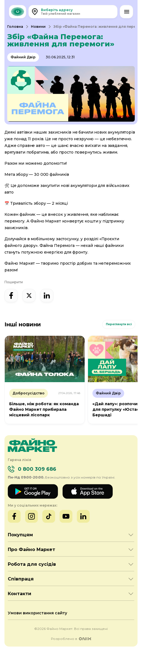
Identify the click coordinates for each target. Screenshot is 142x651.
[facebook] (11, 295)
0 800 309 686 (37, 469)
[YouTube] (66, 516)
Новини (38, 26)
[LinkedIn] (83, 516)
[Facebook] (14, 516)
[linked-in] (46, 295)
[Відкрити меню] (126, 11)
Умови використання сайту (37, 612)
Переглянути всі (119, 324)
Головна (15, 26)
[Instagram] (31, 516)
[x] (29, 295)
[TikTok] (48, 516)
